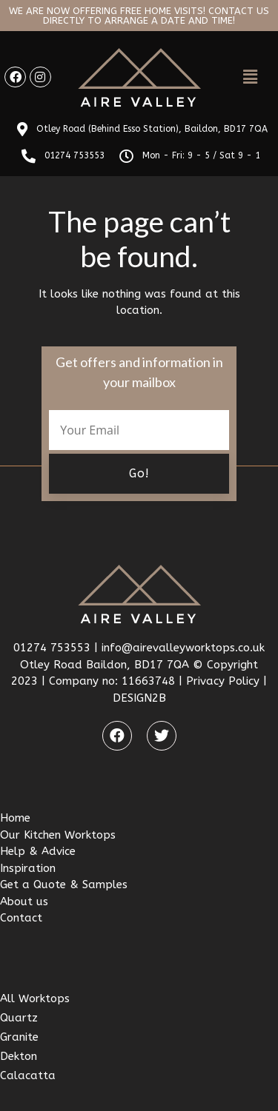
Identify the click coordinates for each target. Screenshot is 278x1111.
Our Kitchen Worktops (58, 835)
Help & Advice (38, 851)
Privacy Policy (222, 681)
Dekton (18, 1056)
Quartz (19, 1017)
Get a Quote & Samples (64, 884)
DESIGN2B (139, 698)
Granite (19, 1037)
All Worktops (35, 998)
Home (15, 818)
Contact (21, 917)
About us (24, 901)
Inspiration (28, 868)
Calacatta (28, 1075)
